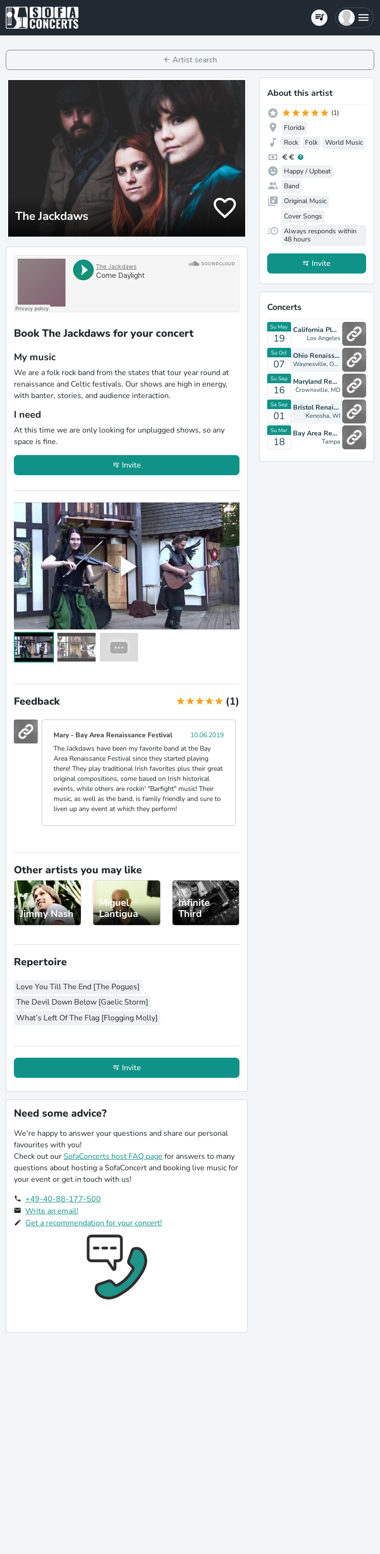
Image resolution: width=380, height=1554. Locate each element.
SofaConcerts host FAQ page (113, 1156)
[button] (354, 17)
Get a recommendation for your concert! (93, 1223)
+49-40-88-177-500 (63, 1199)
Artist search (195, 60)
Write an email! (51, 1211)
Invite (131, 465)
